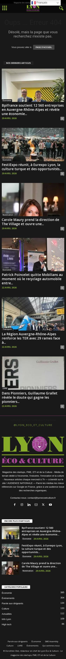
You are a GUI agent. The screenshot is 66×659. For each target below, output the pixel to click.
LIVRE (5, 388)
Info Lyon (6, 619)
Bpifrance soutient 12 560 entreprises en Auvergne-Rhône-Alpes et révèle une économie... (33, 109)
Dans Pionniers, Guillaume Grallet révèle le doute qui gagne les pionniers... (29, 397)
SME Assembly (51, 641)
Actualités (7, 614)
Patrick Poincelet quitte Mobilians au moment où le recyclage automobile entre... (32, 278)
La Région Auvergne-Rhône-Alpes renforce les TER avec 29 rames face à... (31, 338)
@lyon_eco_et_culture (33, 425)
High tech (6, 624)
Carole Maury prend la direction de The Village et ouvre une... (30, 221)
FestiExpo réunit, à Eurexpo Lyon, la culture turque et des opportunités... (32, 166)
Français (39, 3)
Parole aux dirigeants (12, 603)
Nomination (8, 215)
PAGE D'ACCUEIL (44, 47)
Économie (7, 100)
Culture (5, 608)
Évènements (8, 598)
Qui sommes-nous (51, 645)
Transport (7, 329)
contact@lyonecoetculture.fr (41, 498)
